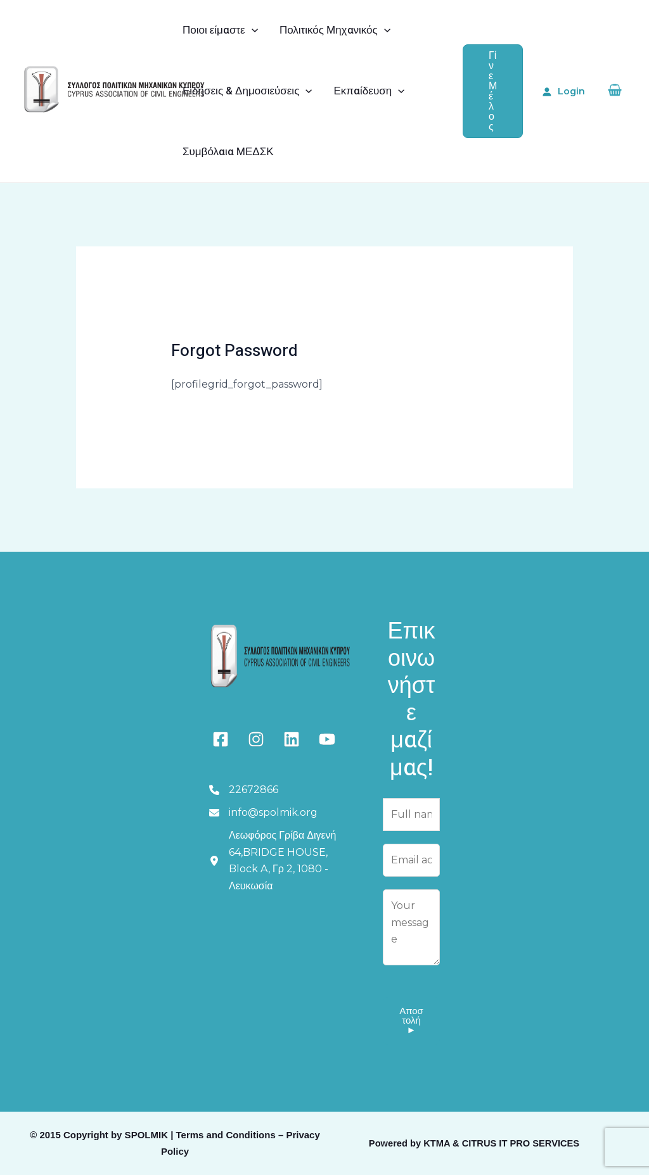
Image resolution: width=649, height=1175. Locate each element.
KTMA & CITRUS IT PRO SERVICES (501, 1143)
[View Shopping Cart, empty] (614, 91)
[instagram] (256, 739)
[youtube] (327, 739)
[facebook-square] (220, 739)
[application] (251, 30)
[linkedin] (291, 739)
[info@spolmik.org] (263, 812)
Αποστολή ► (411, 1020)
